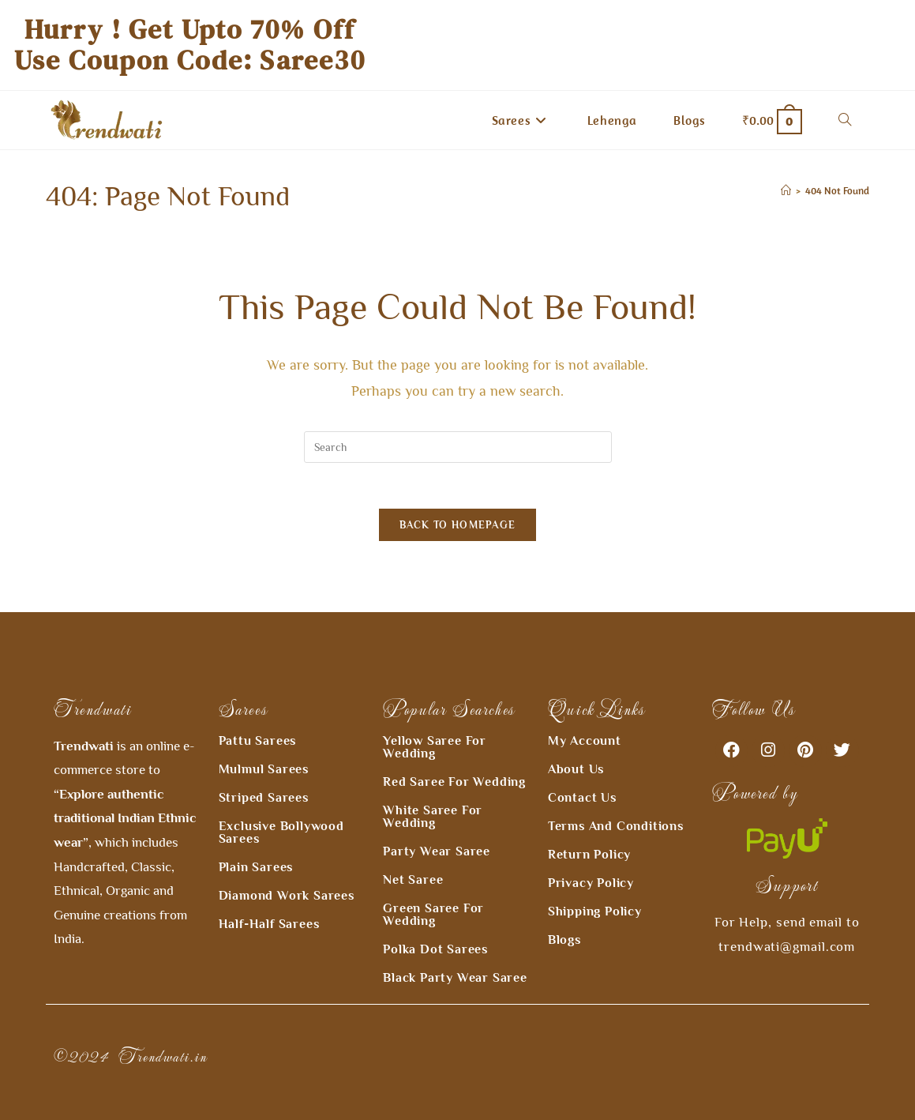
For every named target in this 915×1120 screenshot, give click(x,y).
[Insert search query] (458, 447)
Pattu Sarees (258, 712)
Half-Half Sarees (269, 896)
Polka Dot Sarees (435, 921)
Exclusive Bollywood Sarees (281, 804)
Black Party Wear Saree (455, 949)
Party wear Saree (436, 823)
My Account (584, 712)
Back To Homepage (457, 527)
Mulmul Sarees (264, 741)
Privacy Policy (591, 855)
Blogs (564, 911)
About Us (576, 741)
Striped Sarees (264, 769)
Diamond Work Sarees (286, 867)
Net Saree (413, 851)
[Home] (786, 190)
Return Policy (589, 826)
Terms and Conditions (616, 798)
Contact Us (582, 769)
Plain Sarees (256, 839)
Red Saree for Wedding (454, 753)
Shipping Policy (595, 883)
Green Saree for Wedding (433, 886)
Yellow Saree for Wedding (434, 718)
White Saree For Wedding (432, 788)
